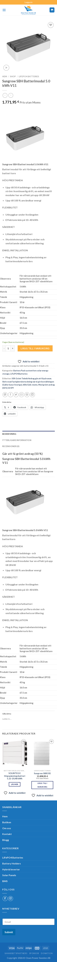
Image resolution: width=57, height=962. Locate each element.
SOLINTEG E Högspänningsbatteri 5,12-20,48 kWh (14, 776)
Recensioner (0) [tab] (10, 446)
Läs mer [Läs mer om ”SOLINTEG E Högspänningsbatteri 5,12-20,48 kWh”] (14, 784)
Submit (9, 932)
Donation (46, 953)
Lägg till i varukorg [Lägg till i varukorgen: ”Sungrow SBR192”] (42, 785)
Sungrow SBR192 (42, 773)
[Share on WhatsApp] (5, 394)
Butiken (6, 822)
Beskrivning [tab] (9, 434)
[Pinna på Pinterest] (26, 394)
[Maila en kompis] (21, 394)
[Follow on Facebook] (5, 898)
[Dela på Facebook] (10, 394)
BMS (5, 881)
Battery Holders (11, 863)
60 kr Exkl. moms (30, 384)
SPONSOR (34, 953)
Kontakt (7, 833)
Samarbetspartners (16, 953)
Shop (13, 76)
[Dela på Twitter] (16, 394)
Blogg (5, 839)
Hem (4, 76)
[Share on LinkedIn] (32, 394)
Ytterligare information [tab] (16, 440)
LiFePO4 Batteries (29, 76)
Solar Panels (9, 875)
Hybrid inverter (11, 869)
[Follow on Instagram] (10, 898)
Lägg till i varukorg (35, 348)
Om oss (6, 828)
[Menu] (4, 10)
